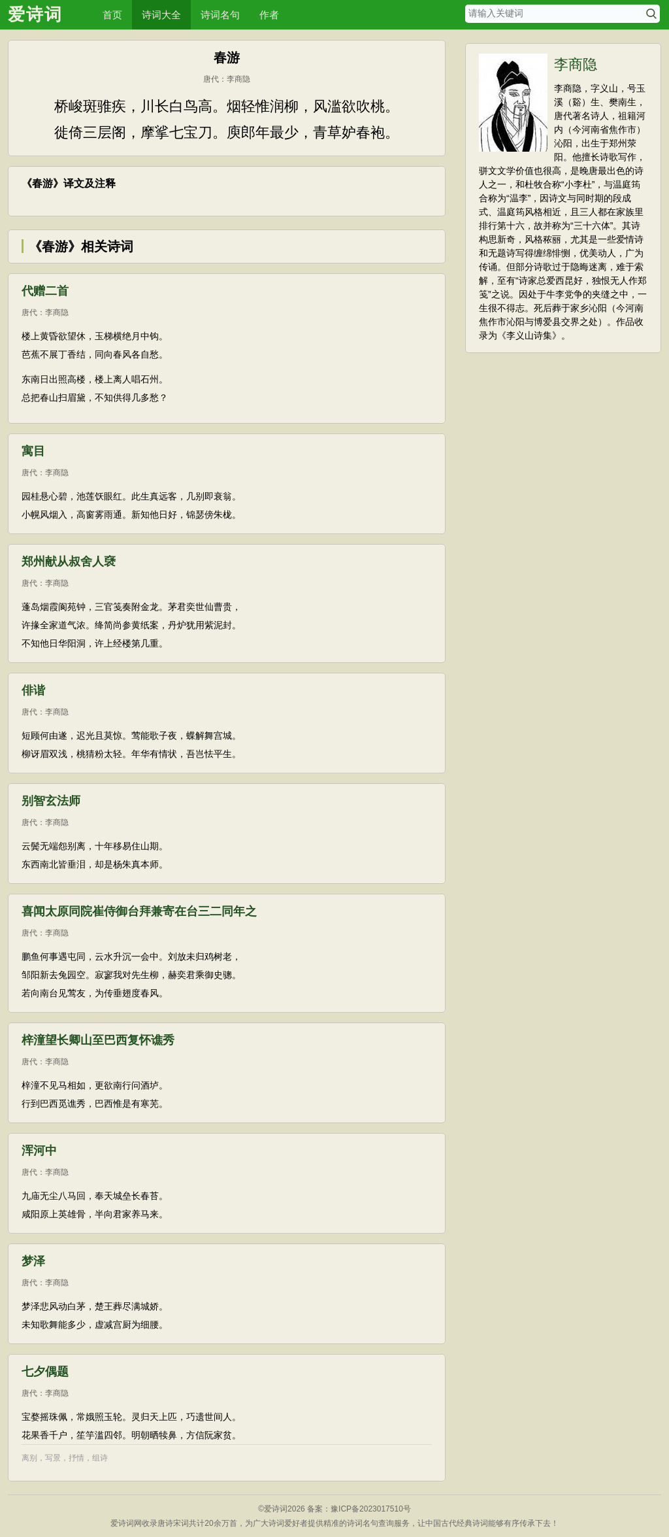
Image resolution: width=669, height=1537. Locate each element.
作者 (269, 14)
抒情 (76, 1457)
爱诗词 (35, 14)
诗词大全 (161, 14)
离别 (29, 1457)
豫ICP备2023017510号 (371, 1508)
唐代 (211, 79)
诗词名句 (220, 14)
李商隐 (238, 79)
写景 (53, 1457)
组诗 (100, 1457)
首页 (112, 14)
